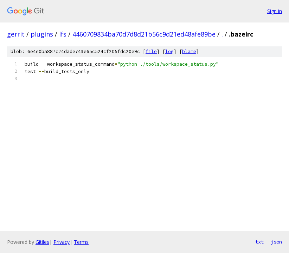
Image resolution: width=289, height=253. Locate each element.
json (276, 242)
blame (189, 51)
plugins (42, 34)
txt (259, 242)
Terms (81, 242)
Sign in (274, 11)
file (151, 51)
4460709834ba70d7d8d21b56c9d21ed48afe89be (144, 34)
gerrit (16, 34)
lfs (62, 34)
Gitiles (42, 242)
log (169, 51)
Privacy (61, 242)
